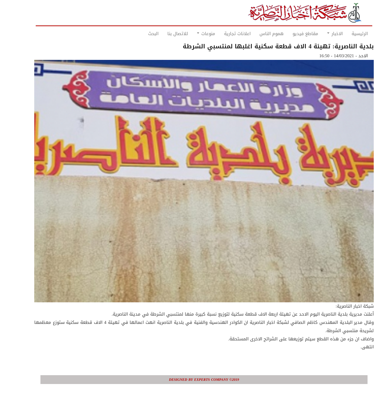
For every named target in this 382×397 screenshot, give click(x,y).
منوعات (193, 33)
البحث (140, 33)
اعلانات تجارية (224, 33)
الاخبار (322, 33)
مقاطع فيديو (292, 33)
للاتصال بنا (164, 33)
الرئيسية (347, 33)
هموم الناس (258, 33)
